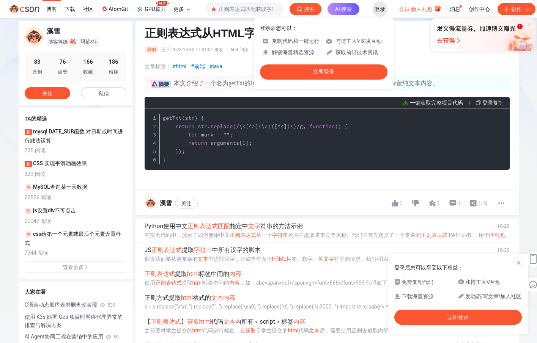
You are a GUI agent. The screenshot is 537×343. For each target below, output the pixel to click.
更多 (181, 9)
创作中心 (479, 9)
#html (180, 66)
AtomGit (114, 8)
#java (215, 66)
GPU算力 (152, 7)
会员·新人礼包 (420, 8)
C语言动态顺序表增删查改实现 (70, 305)
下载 (70, 9)
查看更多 (75, 267)
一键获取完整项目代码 (436, 103)
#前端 (198, 66)
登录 (380, 9)
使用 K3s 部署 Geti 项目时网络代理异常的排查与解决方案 (74, 321)
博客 (51, 9)
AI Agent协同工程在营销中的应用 (72, 337)
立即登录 (323, 72)
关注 (186, 203)
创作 (516, 9)
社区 (88, 9)
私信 (103, 94)
